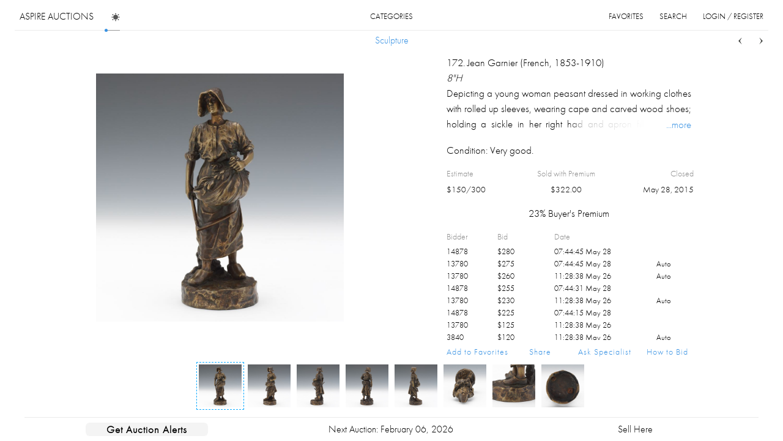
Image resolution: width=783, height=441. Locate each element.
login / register (733, 16)
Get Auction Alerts (146, 429)
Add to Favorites (477, 351)
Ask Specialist (604, 351)
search (673, 16)
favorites (626, 16)
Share (540, 351)
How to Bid (667, 351)
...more (678, 124)
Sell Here (635, 429)
